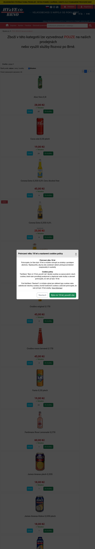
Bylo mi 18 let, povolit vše (62, 295)
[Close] (76, 253)
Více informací (57, 288)
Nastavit (42, 295)
